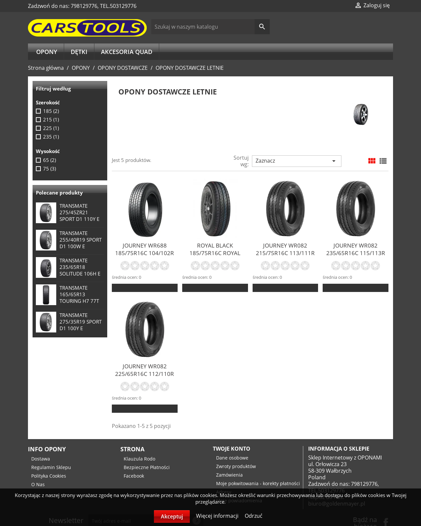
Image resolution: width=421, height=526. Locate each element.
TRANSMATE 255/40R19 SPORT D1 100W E (81, 240)
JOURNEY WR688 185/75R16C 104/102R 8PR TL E (144, 253)
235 (51, 136)
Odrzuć (253, 515)
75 (49, 168)
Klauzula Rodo (139, 459)
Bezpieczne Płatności (147, 467)
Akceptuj (172, 516)
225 (51, 128)
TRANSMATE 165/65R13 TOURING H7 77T (79, 294)
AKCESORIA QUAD (126, 52)
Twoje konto (231, 448)
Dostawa (40, 459)
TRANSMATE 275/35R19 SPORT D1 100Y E (81, 321)
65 (49, 160)
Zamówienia (229, 475)
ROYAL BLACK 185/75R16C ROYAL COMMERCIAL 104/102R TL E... (214, 257)
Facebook (134, 476)
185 (51, 111)
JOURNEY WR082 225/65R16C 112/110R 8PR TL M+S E (144, 373)
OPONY (46, 52)
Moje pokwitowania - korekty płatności (258, 483)
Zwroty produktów (236, 466)
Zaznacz (297, 161)
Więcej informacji (218, 515)
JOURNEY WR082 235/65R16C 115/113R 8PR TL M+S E (355, 253)
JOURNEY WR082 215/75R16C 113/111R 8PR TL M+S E (285, 253)
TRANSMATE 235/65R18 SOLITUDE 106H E (80, 267)
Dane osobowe (232, 458)
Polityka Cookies (48, 476)
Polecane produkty (59, 192)
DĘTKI (79, 52)
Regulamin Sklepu (51, 467)
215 (51, 119)
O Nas (38, 484)
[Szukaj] (210, 26)
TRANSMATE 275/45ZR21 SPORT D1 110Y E (79, 212)
